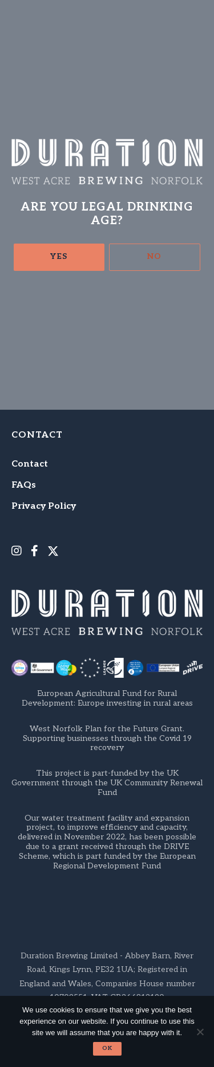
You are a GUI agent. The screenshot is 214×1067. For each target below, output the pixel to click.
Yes (58, 256)
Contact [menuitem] (29, 464)
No (154, 256)
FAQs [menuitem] (23, 485)
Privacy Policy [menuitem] (43, 506)
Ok (107, 1048)
